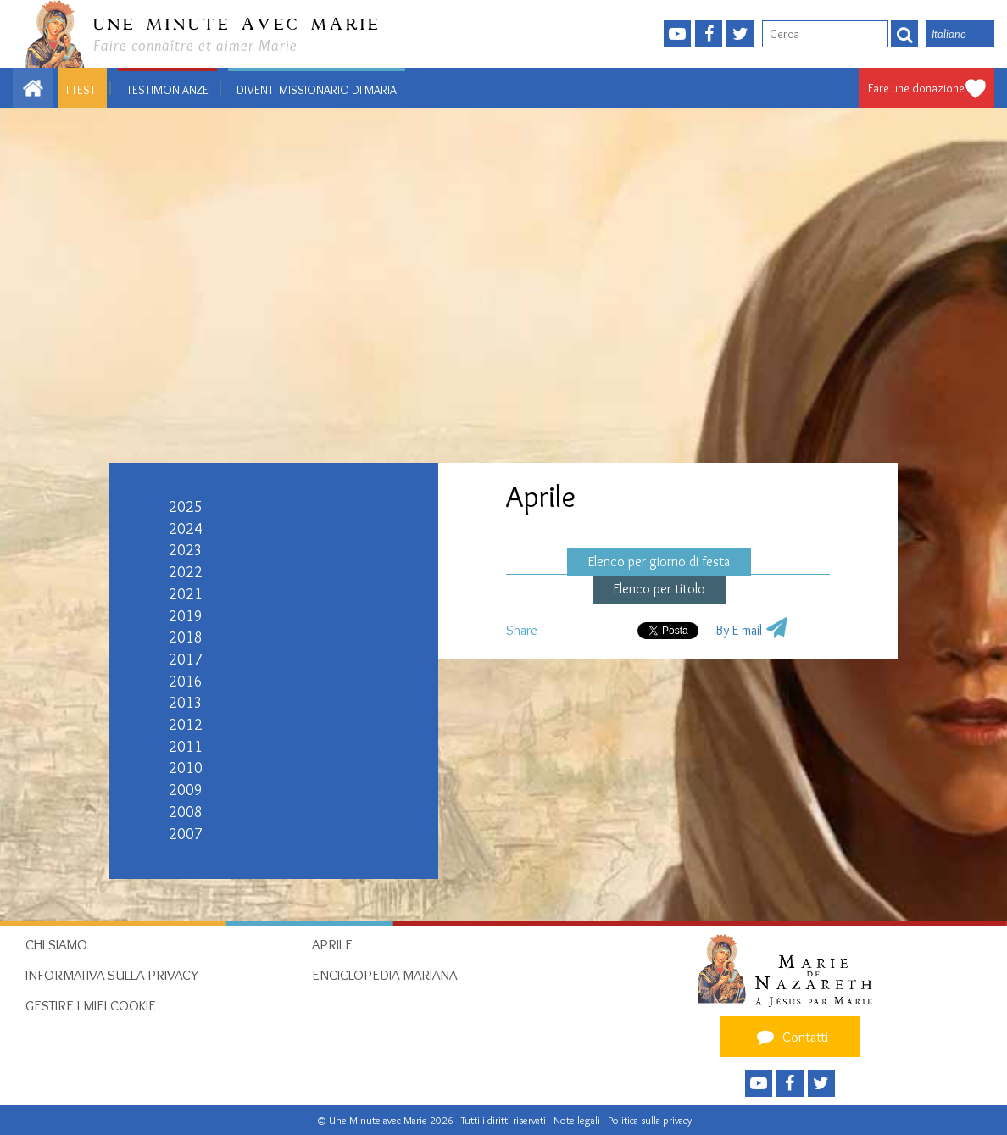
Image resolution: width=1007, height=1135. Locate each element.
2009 (186, 790)
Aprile (332, 944)
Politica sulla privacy (650, 1120)
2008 (186, 812)
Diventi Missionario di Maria (316, 89)
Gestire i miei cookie (90, 1005)
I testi (82, 89)
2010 (186, 768)
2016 (186, 681)
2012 (186, 724)
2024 (186, 529)
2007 (186, 834)
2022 (186, 572)
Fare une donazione (916, 88)
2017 (186, 659)
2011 (186, 746)
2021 (186, 594)
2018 (186, 637)
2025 (186, 507)
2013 (186, 702)
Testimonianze (167, 89)
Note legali (578, 1120)
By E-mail (738, 630)
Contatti (790, 1036)
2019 (186, 616)
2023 (186, 550)
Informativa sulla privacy (112, 974)
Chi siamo (56, 944)
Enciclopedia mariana (384, 974)
